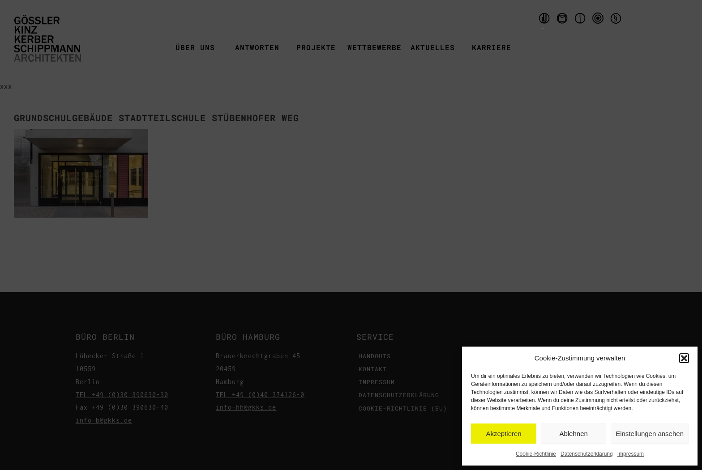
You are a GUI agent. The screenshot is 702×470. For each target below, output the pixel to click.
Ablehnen (573, 433)
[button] (684, 358)
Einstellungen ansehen (650, 433)
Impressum (630, 454)
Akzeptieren (503, 433)
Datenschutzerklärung (587, 454)
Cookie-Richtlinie (536, 454)
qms (599, 20)
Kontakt (563, 20)
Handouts (543, 20)
